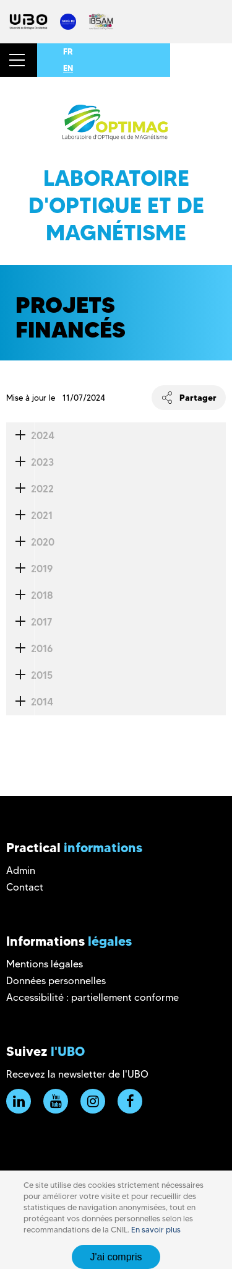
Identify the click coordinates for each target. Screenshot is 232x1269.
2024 (30, 435)
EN (68, 68)
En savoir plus (156, 1229)
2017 (29, 622)
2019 (29, 569)
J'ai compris (116, 1257)
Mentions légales (44, 964)
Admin (20, 870)
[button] (18, 60)
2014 (29, 702)
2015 (29, 675)
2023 (30, 462)
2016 (29, 648)
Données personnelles (56, 981)
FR (68, 51)
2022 (30, 489)
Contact (24, 887)
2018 (29, 595)
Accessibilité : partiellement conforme (92, 997)
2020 (30, 542)
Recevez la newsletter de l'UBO (77, 1074)
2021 (29, 515)
